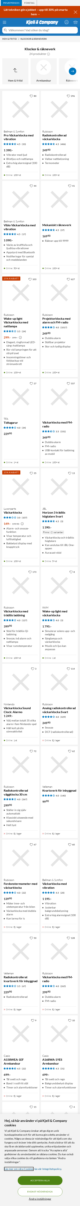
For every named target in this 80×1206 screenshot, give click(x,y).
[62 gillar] (71, 751)
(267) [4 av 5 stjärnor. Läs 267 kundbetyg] (24, 799)
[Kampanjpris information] (20, 337)
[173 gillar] (32, 572)
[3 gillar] (33, 668)
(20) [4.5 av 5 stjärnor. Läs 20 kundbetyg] (62, 892)
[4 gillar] (72, 1107)
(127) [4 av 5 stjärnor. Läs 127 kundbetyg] (24, 620)
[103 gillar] (32, 279)
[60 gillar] (71, 844)
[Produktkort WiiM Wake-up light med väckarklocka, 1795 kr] (59, 585)
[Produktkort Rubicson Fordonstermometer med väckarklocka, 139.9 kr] (20, 858)
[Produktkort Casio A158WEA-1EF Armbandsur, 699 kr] (20, 1033)
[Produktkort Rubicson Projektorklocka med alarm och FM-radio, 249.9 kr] (59, 292)
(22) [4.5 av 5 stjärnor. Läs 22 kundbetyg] (24, 1068)
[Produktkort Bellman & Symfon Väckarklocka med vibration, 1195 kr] (59, 858)
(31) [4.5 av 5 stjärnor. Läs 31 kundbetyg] (62, 1068)
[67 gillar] (33, 844)
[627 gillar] (71, 279)
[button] (48, 54)
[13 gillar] (71, 473)
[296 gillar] (71, 96)
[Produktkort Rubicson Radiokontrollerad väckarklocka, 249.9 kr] (59, 109)
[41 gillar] (71, 185)
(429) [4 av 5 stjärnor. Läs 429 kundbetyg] (63, 716)
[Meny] (4, 22)
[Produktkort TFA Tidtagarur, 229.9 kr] (20, 397)
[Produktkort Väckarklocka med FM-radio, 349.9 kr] (59, 397)
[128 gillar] (71, 938)
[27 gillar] (33, 383)
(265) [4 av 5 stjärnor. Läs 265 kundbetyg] (63, 986)
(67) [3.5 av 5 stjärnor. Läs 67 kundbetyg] (24, 986)
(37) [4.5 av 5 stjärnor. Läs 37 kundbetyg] (62, 230)
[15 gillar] (33, 1107)
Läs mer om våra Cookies (18, 1168)
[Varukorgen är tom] (75, 22)
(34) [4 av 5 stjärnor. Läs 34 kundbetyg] (24, 427)
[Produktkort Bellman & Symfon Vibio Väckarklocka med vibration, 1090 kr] (20, 199)
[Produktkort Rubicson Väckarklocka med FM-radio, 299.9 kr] (59, 951)
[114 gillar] (71, 668)
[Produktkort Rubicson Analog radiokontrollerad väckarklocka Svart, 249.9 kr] (59, 682)
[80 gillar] (33, 96)
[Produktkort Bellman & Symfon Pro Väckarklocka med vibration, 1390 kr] (20, 109)
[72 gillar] (33, 751)
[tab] (11, 3)
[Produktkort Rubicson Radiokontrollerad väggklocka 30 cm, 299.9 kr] (20, 764)
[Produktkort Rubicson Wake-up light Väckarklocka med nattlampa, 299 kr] (20, 292)
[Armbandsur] (44, 71)
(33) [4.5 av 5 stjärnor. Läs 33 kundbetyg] (24, 144)
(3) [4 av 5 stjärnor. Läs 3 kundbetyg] (61, 620)
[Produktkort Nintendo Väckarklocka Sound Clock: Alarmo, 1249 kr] (20, 682)
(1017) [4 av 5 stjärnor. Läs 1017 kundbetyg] (63, 327)
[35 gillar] (33, 473)
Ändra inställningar (40, 1198)
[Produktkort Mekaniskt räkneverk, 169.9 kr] (59, 199)
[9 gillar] (33, 1020)
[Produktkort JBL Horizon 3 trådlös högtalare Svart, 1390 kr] (59, 486)
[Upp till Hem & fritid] (15, 71)
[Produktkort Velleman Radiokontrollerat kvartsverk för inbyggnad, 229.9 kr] (20, 951)
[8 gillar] (72, 572)
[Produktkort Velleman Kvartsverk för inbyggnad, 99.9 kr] (59, 764)
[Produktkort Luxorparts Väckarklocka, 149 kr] (20, 486)
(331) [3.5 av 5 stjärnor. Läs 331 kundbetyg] (63, 431)
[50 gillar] (33, 938)
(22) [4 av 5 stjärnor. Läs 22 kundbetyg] (24, 892)
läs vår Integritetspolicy (47, 1168)
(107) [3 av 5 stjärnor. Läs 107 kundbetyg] (24, 517)
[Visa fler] (72, 71)
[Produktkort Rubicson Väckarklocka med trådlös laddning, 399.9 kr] (20, 585)
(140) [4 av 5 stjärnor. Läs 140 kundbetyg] (63, 795)
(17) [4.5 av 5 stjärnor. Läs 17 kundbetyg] (24, 234)
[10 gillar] (71, 1020)
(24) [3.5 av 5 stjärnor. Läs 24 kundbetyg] (24, 331)
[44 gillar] (33, 185)
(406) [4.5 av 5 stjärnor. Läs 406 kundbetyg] (63, 144)
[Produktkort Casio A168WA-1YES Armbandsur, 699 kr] (59, 1033)
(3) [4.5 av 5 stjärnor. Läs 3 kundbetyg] (61, 521)
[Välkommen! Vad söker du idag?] (42, 30)
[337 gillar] (71, 383)
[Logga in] (66, 22)
